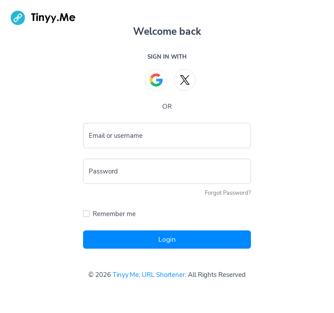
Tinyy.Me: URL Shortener (149, 274)
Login (167, 239)
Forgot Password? (228, 193)
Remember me (114, 214)
